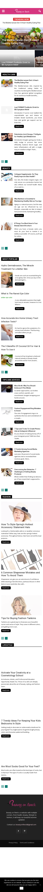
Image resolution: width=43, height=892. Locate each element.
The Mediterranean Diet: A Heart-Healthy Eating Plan (21, 23)
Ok (21, 888)
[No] (40, 885)
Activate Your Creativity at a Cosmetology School (15, 674)
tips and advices (11, 380)
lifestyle (7, 645)
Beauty (6, 168)
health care (9, 74)
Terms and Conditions (27, 843)
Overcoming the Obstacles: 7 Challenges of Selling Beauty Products (25, 472)
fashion (7, 497)
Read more (19, 99)
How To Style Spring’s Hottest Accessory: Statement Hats (17, 526)
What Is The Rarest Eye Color (15, 293)
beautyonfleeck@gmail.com (26, 824)
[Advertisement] (21, 4)
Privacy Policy (13, 843)
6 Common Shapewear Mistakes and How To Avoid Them (20, 574)
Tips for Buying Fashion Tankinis (18, 618)
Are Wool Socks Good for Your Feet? (20, 766)
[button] (40, 11)
